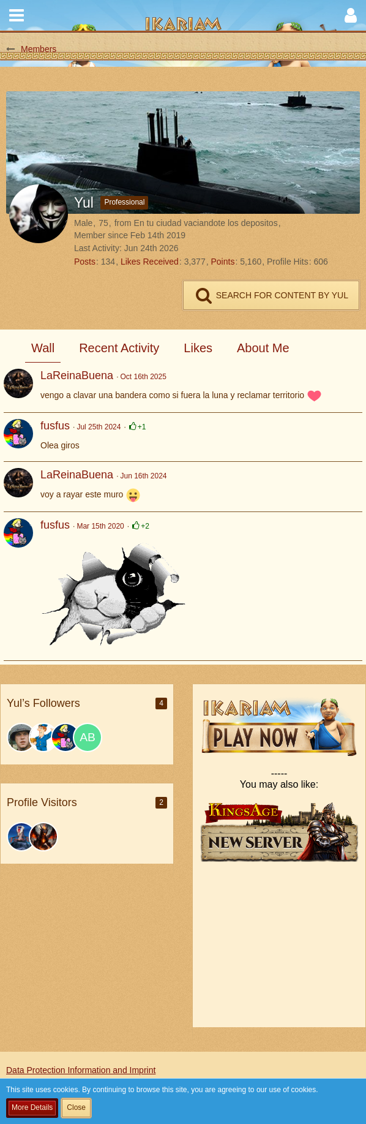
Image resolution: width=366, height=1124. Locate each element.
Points (222, 261)
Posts (84, 261)
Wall (42, 348)
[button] (16, 15)
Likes (198, 348)
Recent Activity (119, 348)
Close (76, 1107)
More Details (32, 1107)
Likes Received (150, 261)
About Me (263, 348)
